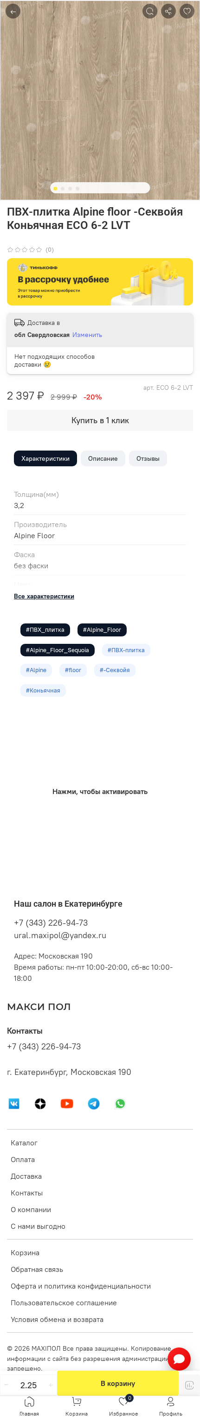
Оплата (23, 1159)
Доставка (26, 1176)
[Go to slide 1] (55, 189)
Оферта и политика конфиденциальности (81, 1285)
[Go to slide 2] (63, 189)
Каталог (24, 1142)
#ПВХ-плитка (126, 650)
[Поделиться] (168, 11)
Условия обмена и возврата (57, 1319)
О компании (31, 1209)
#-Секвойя (115, 670)
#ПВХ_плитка (45, 629)
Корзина (25, 1252)
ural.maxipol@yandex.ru (60, 935)
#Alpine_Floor (102, 629)
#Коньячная (43, 690)
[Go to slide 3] (70, 189)
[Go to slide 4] (77, 189)
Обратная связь (37, 1269)
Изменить (87, 334)
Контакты (27, 1192)
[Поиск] (149, 11)
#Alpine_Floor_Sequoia (57, 650)
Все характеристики (44, 596)
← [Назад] (13, 11)
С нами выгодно (38, 1226)
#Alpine (36, 670)
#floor (73, 670)
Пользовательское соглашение (64, 1302)
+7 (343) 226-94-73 (51, 922)
